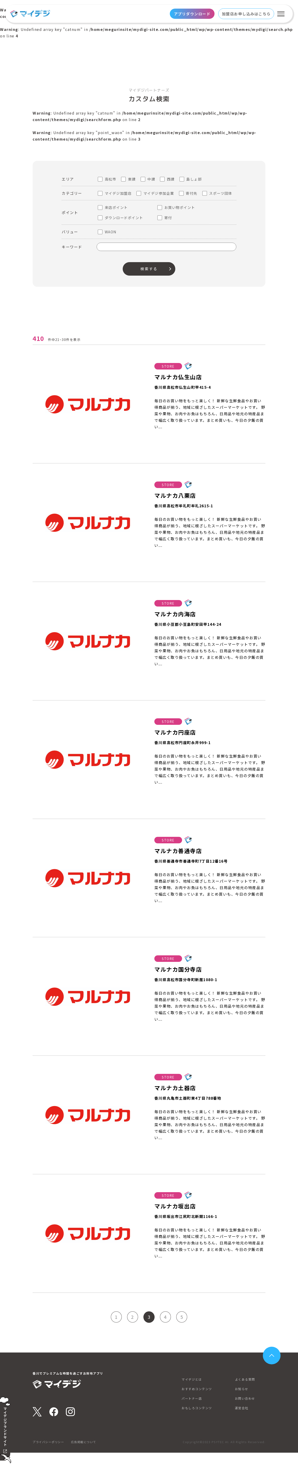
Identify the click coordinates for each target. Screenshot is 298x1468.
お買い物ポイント (179, 207)
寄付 (168, 217)
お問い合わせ (245, 1414)
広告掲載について (87, 1457)
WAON (111, 231)
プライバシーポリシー (49, 1457)
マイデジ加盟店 (118, 193)
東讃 (132, 178)
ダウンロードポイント (124, 217)
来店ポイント (116, 207)
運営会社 (242, 1423)
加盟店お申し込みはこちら (246, 13)
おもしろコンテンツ (197, 1423)
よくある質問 (245, 1394)
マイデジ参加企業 (158, 193)
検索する (149, 269)
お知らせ (242, 1404)
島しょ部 (194, 178)
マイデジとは (192, 1394)
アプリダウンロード (192, 13)
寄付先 (191, 193)
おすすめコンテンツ (197, 1404)
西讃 (171, 178)
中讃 (151, 178)
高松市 (110, 178)
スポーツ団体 (220, 193)
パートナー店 (192, 1414)
